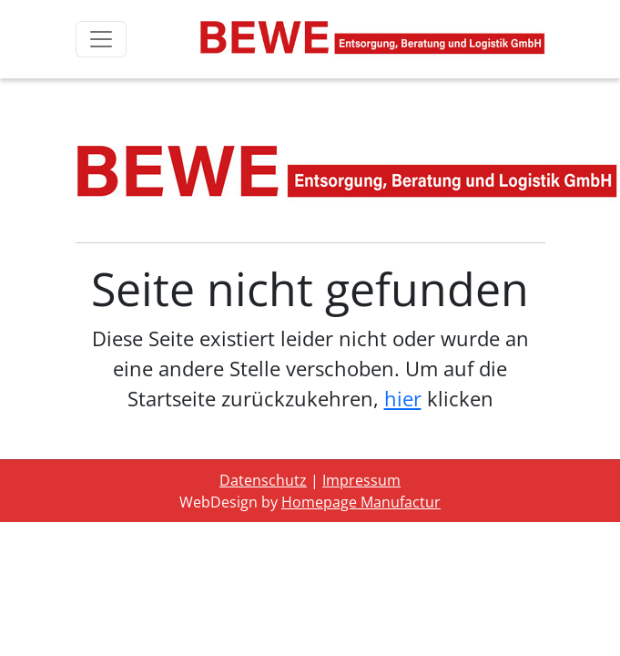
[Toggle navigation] (101, 39)
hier (403, 398)
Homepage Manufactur (361, 502)
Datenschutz (263, 480)
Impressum (361, 480)
